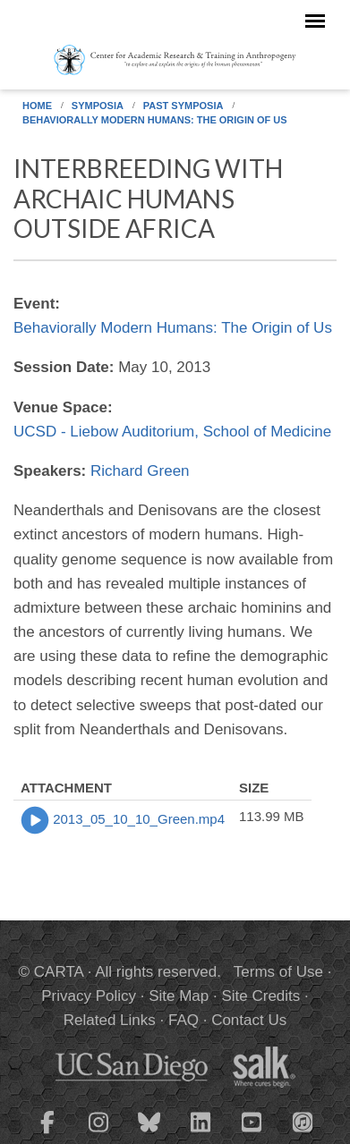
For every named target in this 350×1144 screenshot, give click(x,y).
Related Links (110, 1020)
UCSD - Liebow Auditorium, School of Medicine (172, 431)
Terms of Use (278, 971)
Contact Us (248, 1020)
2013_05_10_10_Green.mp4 (139, 818)
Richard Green (140, 470)
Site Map (179, 995)
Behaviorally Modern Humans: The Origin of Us (154, 119)
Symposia (98, 105)
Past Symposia (183, 105)
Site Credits (260, 995)
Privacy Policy (88, 995)
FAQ (183, 1020)
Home (37, 105)
